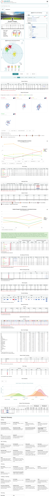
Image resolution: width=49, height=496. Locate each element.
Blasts (2, 457)
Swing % (2, 349)
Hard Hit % (2, 338)
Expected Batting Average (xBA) (30, 427)
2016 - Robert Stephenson (25, 202)
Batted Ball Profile (25, 181)
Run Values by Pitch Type (24, 254)
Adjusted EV (15, 435)
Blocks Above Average (41, 485)
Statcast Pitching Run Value (24, 269)
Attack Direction (15, 450)
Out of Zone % (2, 345)
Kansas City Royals (13, 23)
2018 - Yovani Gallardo (42, 202)
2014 (6, 23)
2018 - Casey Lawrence (33, 202)
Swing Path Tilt (28, 450)
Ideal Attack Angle (3, 450)
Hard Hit (39, 422)
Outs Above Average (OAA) (5, 485)
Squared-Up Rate (40, 450)
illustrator (4, 32)
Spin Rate (39, 466)
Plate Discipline (24, 282)
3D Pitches (4, 34)
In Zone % (2, 344)
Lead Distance (28, 479)
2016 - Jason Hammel (5, 204)
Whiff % (1, 347)
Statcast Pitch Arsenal (24, 92)
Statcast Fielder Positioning (24, 355)
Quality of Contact (25, 192)
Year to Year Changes (24, 329)
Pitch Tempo (24, 366)
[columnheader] (2, 84)
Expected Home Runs (24, 304)
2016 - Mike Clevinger (16, 202)
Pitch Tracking (24, 166)
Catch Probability (28, 485)
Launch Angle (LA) (16, 422)
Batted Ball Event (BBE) (16, 427)
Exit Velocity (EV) (3, 422)
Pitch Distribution (24, 378)
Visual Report (5, 33)
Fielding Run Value (16, 485)
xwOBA (1, 337)
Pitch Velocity (3, 466)
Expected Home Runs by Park (24, 316)
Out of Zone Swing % (3, 346)
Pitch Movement (24, 206)
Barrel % (2, 340)
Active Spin (27, 466)
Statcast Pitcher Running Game (24, 403)
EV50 (1, 435)
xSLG (1, 335)
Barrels (26, 422)
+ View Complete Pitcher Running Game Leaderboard (7, 413)
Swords (14, 457)
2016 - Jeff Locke (42, 135)
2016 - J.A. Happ (29, 135)
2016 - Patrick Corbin (23, 135)
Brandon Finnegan (12, 21)
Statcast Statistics (24, 81)
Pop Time (2, 479)
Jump (38, 479)
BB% (1, 351)
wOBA (1, 336)
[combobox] (24, 6)
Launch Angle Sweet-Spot (5, 427)
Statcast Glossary (6, 417)
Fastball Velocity (3, 342)
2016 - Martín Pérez (35, 135)
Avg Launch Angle (3, 341)
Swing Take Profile (5, 36)
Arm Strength (15, 479)
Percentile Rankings (24, 293)
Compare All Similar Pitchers (14, 204)
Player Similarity (5, 35)
